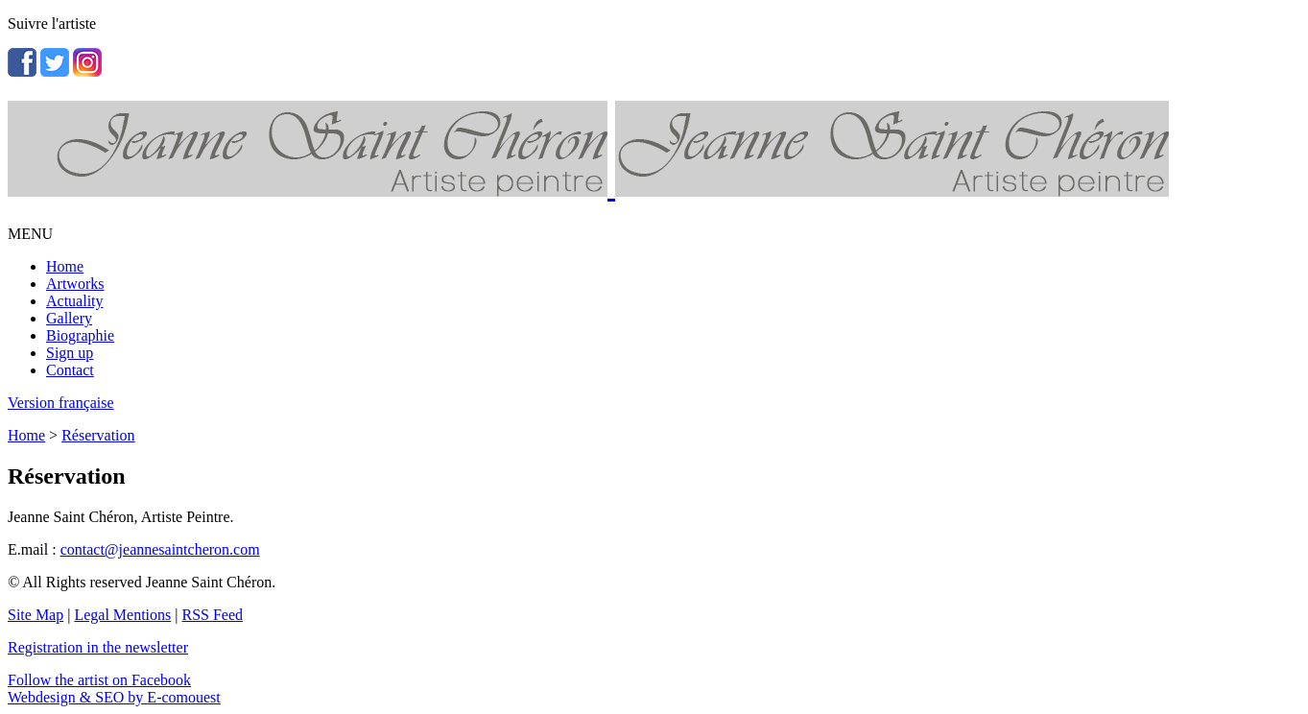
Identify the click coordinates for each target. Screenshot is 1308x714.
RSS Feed (213, 615)
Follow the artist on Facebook (99, 680)
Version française (61, 402)
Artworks (75, 283)
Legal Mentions (122, 615)
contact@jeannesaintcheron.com (160, 549)
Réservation (97, 435)
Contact (70, 370)
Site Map (35, 615)
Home (64, 266)
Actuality (75, 301)
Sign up (69, 353)
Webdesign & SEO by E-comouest (114, 697)
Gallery (69, 318)
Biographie (80, 335)
